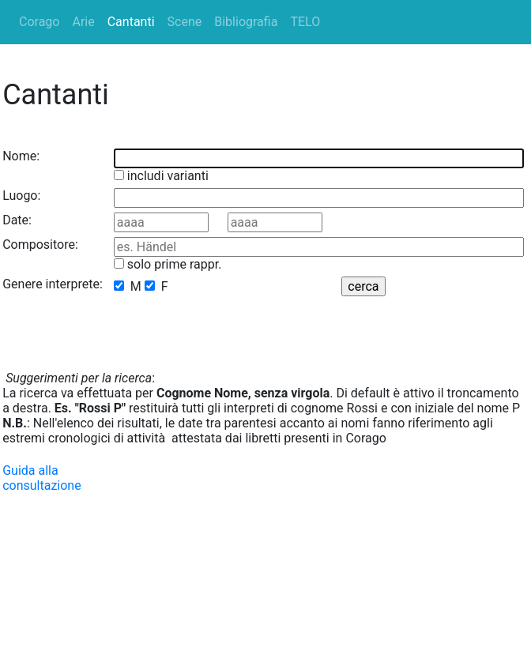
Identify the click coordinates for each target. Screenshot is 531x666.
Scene (185, 21)
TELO (305, 21)
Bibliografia (245, 21)
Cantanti (131, 21)
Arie (83, 21)
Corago (39, 21)
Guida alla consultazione (41, 478)
